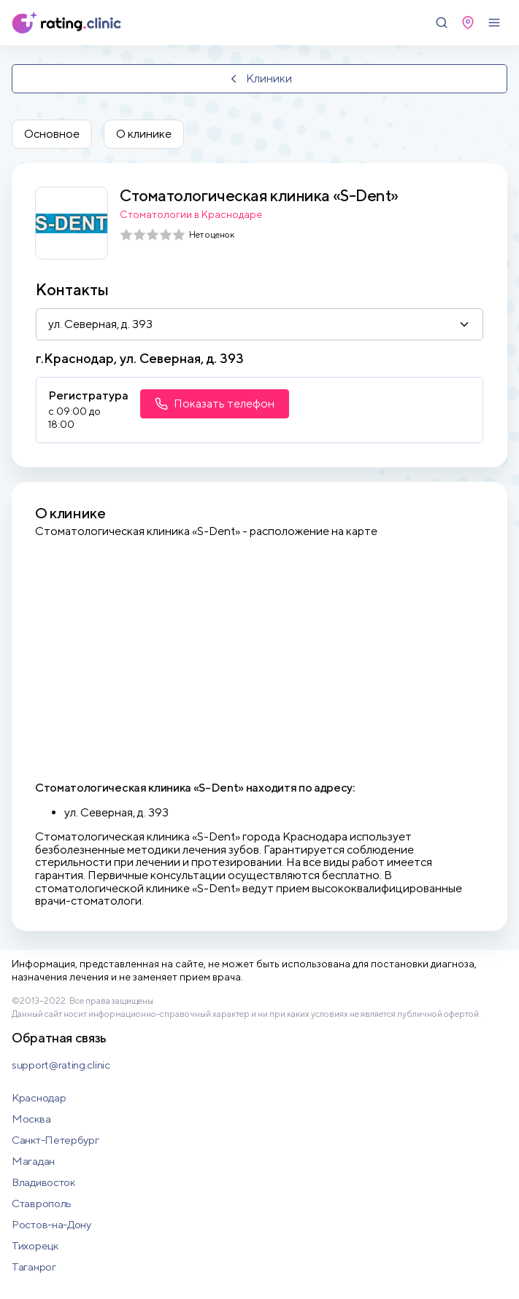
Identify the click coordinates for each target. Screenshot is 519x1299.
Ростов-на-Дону (51, 1224)
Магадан (33, 1161)
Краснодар (39, 1097)
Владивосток (43, 1182)
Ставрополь (42, 1203)
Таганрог (34, 1266)
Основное (52, 134)
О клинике (144, 134)
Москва (31, 1118)
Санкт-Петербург (55, 1140)
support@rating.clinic (61, 1064)
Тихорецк (35, 1245)
